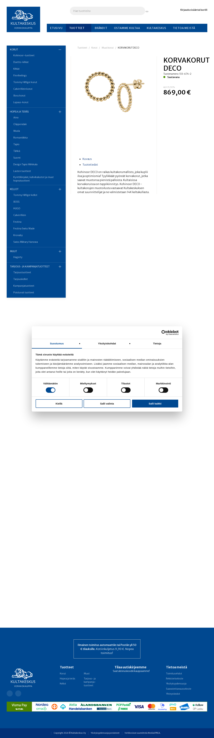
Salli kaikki (155, 403)
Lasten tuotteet (22, 171)
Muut (13, 251)
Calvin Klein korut (22, 88)
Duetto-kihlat (21, 62)
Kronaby (18, 235)
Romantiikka (20, 137)
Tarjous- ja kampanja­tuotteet (30, 266)
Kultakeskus (156, 28)
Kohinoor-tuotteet (23, 55)
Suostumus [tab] (57, 343)
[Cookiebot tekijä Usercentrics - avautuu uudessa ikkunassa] (164, 332)
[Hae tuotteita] (147, 11)
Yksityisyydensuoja (176, 683)
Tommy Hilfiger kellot (25, 195)
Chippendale (20, 124)
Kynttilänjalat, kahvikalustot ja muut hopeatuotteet (33, 179)
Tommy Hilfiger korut (25, 82)
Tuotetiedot (90, 164)
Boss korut (19, 95)
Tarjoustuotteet (22, 272)
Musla (16, 130)
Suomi (16, 157)
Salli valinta (107, 403)
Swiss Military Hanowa (25, 241)
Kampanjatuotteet (23, 285)
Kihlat (16, 68)
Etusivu (56, 28)
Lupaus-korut (20, 102)
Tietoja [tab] (157, 343)
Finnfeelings (20, 75)
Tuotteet (77, 28)
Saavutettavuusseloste (178, 688)
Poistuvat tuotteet (23, 292)
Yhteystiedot (173, 693)
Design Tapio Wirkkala (25, 164)
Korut (14, 49)
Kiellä (59, 403)
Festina (17, 221)
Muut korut (108, 47)
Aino (16, 117)
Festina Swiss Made (24, 228)
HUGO (16, 208)
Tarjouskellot (20, 279)
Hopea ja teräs (19, 111)
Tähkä (16, 151)
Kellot (14, 189)
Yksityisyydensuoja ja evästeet (105, 733)
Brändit (101, 28)
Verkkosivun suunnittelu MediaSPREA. (142, 733)
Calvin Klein (19, 215)
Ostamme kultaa (127, 28)
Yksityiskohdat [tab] (107, 343)
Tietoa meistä (184, 28)
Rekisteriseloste (174, 678)
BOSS (16, 201)
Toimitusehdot (174, 673)
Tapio (16, 144)
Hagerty (17, 257)
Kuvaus (87, 159)
